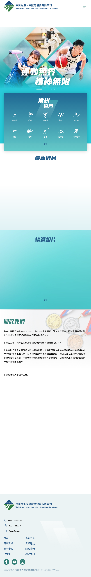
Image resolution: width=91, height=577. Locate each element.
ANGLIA (55, 570)
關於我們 (30, 548)
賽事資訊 (8, 543)
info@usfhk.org (14, 531)
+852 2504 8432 (15, 520)
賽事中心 (8, 548)
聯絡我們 (30, 553)
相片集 (7, 553)
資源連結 (30, 543)
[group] (45, 92)
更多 (45, 144)
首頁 (6, 538)
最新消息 (30, 538)
